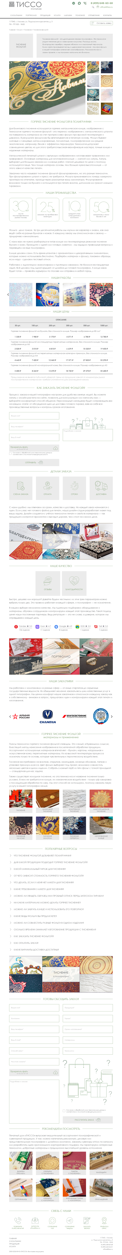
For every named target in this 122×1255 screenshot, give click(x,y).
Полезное (80, 15)
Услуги (57, 15)
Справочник (94, 15)
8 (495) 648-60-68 (102, 3)
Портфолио (31, 15)
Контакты (107, 15)
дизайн (61, 541)
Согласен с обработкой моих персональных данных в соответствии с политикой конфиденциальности (32, 453)
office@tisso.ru (108, 1249)
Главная (12, 30)
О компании (16, 15)
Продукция (45, 15)
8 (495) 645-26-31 (107, 1247)
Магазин (68, 15)
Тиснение (28, 30)
